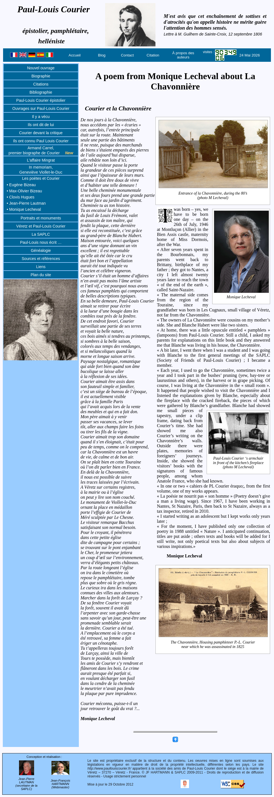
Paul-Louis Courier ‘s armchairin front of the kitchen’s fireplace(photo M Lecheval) (238, 463)
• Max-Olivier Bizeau (24, 191)
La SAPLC (41, 234)
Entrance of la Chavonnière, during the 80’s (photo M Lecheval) (213, 195)
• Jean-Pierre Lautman (26, 203)
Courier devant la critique (41, 133)
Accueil (74, 55)
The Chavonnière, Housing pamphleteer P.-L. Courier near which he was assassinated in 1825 (213, 644)
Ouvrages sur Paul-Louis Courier (40, 108)
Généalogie (41, 250)
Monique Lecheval (241, 297)
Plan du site (40, 275)
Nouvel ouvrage (41, 68)
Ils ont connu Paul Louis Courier (40, 141)
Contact (127, 55)
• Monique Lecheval (24, 209)
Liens (40, 266)
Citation (153, 55)
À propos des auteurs (183, 55)
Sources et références (41, 258)
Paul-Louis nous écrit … (41, 242)
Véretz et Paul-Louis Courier (40, 226)
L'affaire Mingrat (41, 160)
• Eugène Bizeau (21, 185)
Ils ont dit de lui (41, 124)
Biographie (41, 76)
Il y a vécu (40, 116)
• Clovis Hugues (20, 197)
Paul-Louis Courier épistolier (40, 100)
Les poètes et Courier (41, 178)
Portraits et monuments (41, 218)
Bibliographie (41, 92)
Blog (102, 55)
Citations (40, 84)
